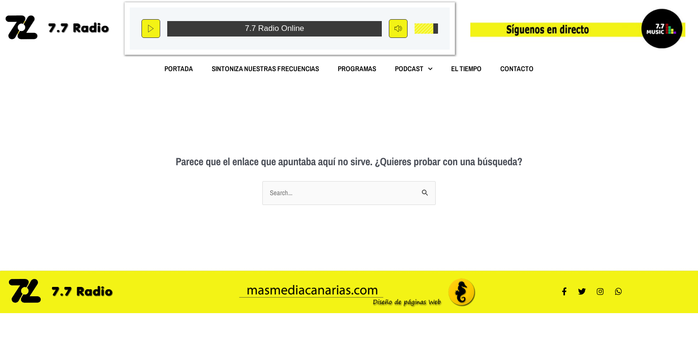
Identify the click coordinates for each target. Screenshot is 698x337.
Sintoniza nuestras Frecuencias (265, 68)
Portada (178, 68)
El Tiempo (466, 68)
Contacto (517, 68)
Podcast (413, 69)
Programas (357, 68)
